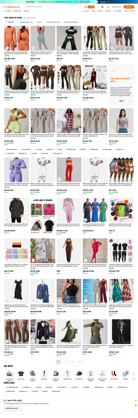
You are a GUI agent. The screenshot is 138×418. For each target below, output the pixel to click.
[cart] (108, 7)
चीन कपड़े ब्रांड (85, 387)
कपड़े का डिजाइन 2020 (122, 387)
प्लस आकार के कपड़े (25, 149)
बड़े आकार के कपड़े (55, 391)
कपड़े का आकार (44, 153)
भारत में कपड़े (34, 391)
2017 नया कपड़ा (38, 149)
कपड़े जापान (109, 387)
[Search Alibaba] (54, 7)
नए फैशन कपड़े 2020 (57, 153)
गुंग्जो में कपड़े (49, 149)
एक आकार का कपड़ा (106, 149)
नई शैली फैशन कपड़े (97, 387)
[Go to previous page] (54, 361)
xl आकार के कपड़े (9, 153)
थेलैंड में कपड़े (82, 149)
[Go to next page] (83, 361)
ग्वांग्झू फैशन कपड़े (93, 149)
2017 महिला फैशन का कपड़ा (11, 387)
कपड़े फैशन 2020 (22, 391)
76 (79, 361)
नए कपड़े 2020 (74, 387)
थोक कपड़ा (44, 391)
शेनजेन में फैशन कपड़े (70, 149)
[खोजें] (91, 6)
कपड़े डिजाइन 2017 (22, 153)
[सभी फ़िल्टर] (9, 22)
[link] (135, 400)
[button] (86, 7)
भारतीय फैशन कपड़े (9, 391)
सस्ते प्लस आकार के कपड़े (11, 149)
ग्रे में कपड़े (59, 149)
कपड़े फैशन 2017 (119, 149)
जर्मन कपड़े (33, 153)
